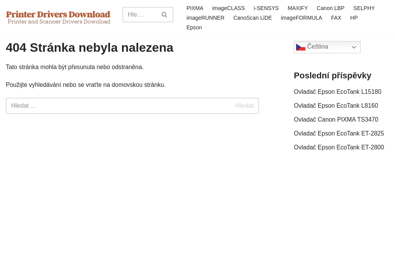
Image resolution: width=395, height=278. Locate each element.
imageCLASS (228, 8)
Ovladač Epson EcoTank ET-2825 (340, 135)
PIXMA (194, 8)
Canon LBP (332, 8)
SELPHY (197, 17)
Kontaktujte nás (168, 258)
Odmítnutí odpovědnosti (233, 258)
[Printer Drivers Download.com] (58, 17)
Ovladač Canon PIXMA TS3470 (337, 121)
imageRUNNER (236, 17)
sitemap (157, 268)
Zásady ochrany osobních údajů (320, 258)
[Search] (138, 14)
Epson (210, 27)
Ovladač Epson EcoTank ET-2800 (340, 149)
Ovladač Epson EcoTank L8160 (337, 106)
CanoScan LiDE (284, 17)
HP (189, 27)
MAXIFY (299, 8)
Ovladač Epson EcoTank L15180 (338, 92)
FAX (369, 17)
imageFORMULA (334, 17)
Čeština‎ (312, 47)
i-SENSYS (267, 8)
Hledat (244, 106)
